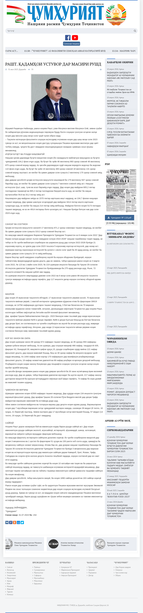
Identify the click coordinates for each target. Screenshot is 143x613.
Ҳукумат (91, 570)
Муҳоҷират (11, 578)
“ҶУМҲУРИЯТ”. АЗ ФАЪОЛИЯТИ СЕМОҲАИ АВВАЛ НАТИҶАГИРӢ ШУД (72, 50)
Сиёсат (9, 567)
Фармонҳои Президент (70, 570)
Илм (8, 583)
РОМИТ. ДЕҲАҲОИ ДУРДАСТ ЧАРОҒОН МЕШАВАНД (121, 393)
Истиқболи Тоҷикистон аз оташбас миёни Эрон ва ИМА (120, 91)
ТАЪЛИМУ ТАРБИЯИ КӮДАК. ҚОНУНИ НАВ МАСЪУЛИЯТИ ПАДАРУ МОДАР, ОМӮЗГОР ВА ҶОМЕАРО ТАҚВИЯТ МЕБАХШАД (120, 465)
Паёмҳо (37, 567)
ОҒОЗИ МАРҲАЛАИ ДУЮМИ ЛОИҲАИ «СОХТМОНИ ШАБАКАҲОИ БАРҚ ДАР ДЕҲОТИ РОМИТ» (120, 119)
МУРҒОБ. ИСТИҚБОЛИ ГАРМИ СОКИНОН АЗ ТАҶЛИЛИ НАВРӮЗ (118, 104)
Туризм (10, 592)
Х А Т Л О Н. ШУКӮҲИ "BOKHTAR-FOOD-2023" (118, 495)
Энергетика (11, 575)
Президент (92, 567)
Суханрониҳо (39, 570)
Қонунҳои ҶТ (66, 567)
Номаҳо (10, 594)
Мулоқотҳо (38, 573)
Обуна (117, 575)
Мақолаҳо (38, 581)
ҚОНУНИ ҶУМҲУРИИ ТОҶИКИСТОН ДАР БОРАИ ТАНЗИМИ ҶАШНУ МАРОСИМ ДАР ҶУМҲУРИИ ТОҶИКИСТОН (121, 511)
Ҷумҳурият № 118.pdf (119, 217)
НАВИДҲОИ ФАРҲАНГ (118, 146)
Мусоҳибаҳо (39, 578)
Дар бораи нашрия (123, 567)
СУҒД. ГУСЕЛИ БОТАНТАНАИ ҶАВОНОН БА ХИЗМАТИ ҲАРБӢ (120, 135)
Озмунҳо (118, 570)
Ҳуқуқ (9, 581)
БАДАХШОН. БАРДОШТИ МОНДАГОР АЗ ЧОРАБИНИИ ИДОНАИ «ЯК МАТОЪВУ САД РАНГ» (121, 76)
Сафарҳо (37, 575)
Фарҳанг (10, 589)
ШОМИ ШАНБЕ (114, 352)
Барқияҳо (38, 583)
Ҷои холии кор (121, 573)
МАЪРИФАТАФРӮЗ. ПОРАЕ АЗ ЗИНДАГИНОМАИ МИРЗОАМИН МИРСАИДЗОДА (121, 379)
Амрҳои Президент (68, 575)
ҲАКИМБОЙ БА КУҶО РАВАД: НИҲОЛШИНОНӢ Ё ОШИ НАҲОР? (121, 363)
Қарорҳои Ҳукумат (68, 573)
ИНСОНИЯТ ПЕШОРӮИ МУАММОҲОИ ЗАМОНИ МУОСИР (118, 482)
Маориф (10, 586)
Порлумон (92, 573)
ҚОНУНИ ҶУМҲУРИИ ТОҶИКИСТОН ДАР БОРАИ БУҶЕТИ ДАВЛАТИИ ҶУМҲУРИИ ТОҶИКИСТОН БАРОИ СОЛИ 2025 (120, 446)
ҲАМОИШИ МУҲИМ (116, 155)
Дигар (90, 575)
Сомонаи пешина (71, 43)
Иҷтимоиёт (11, 573)
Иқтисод (10, 570)
